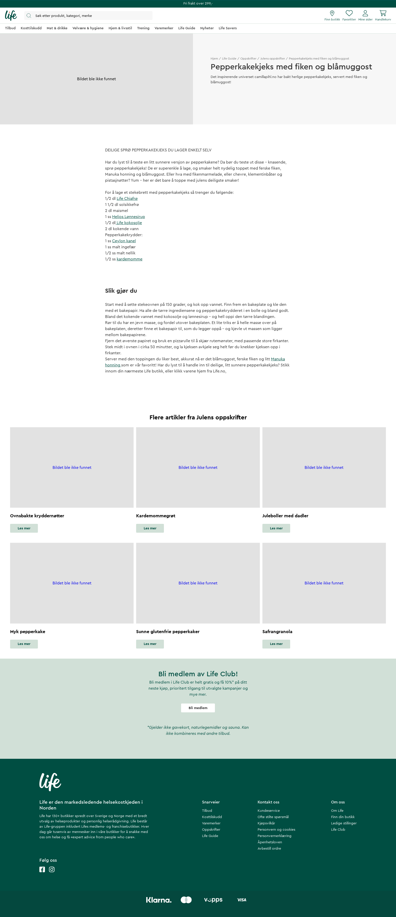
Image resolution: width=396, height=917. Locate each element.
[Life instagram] (52, 874)
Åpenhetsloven (270, 842)
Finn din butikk (343, 817)
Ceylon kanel (124, 241)
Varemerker (211, 823)
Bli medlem (198, 708)
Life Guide (229, 58)
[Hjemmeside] (11, 15)
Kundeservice (269, 811)
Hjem (214, 58)
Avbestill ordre (269, 848)
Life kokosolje (129, 223)
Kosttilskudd (212, 817)
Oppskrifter (248, 58)
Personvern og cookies (276, 829)
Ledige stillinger (344, 823)
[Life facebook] (42, 874)
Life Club (338, 829)
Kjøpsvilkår (266, 823)
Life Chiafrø (127, 199)
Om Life (337, 811)
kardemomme (129, 259)
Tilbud (207, 811)
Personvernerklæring (274, 836)
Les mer (24, 528)
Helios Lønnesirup (128, 217)
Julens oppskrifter (272, 58)
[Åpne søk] (88, 15)
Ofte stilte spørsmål (273, 817)
